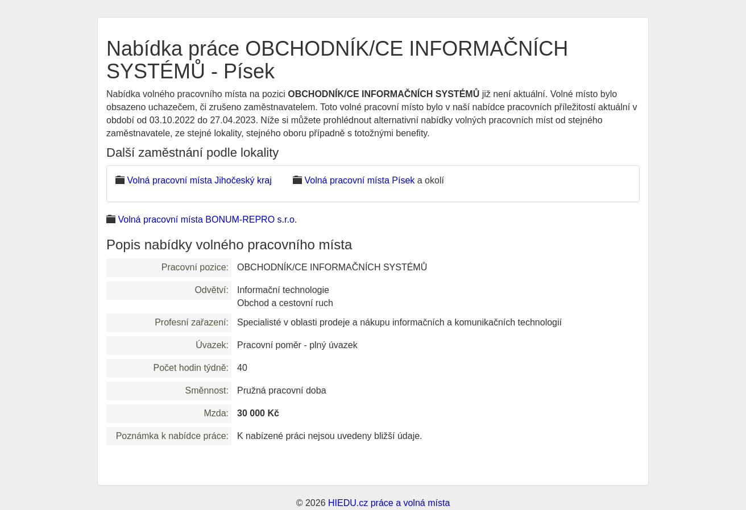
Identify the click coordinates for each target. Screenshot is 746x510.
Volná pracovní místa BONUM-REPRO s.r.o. (207, 219)
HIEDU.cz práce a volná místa (389, 503)
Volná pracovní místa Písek (359, 180)
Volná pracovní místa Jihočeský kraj (199, 180)
